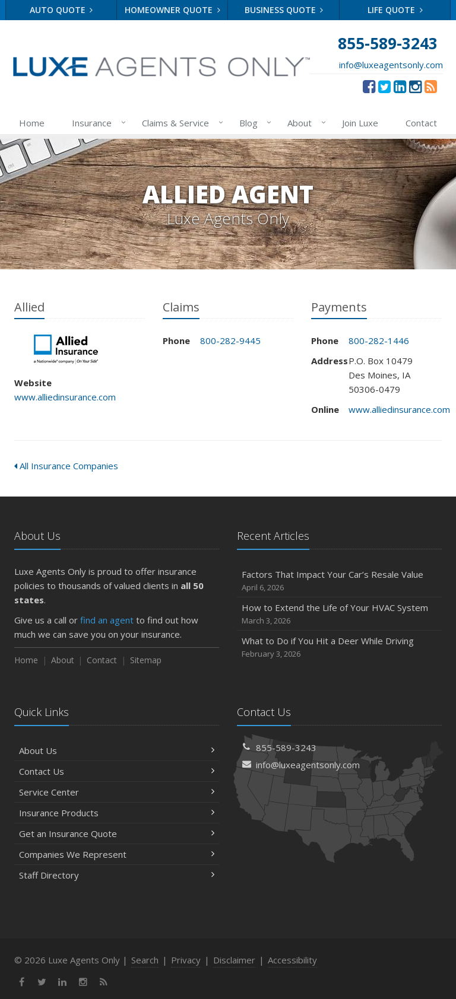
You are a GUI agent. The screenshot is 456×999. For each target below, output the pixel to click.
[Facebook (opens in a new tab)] (369, 86)
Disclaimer (234, 960)
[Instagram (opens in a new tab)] (415, 86)
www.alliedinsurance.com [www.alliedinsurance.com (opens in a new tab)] (65, 397)
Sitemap (146, 660)
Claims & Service (180, 122)
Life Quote (395, 9)
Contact (421, 123)
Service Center (116, 792)
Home (32, 123)
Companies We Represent (116, 854)
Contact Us (116, 771)
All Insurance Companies (66, 466)
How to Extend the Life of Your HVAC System (339, 614)
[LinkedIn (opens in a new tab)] (400, 86)
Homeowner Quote (172, 9)
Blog (253, 122)
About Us (116, 750)
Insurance (96, 122)
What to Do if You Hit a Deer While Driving (339, 647)
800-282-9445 (230, 340)
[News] (431, 86)
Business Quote (284, 9)
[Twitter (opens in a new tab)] (384, 86)
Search (145, 960)
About (304, 122)
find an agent (107, 620)
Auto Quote (61, 9)
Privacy (186, 960)
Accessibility (292, 960)
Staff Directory (116, 875)
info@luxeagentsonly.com (391, 65)
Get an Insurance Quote (116, 833)
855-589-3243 (286, 747)
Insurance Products (116, 813)
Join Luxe (360, 123)
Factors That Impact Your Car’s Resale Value (339, 581)
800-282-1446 (379, 340)
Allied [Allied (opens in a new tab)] (67, 349)
